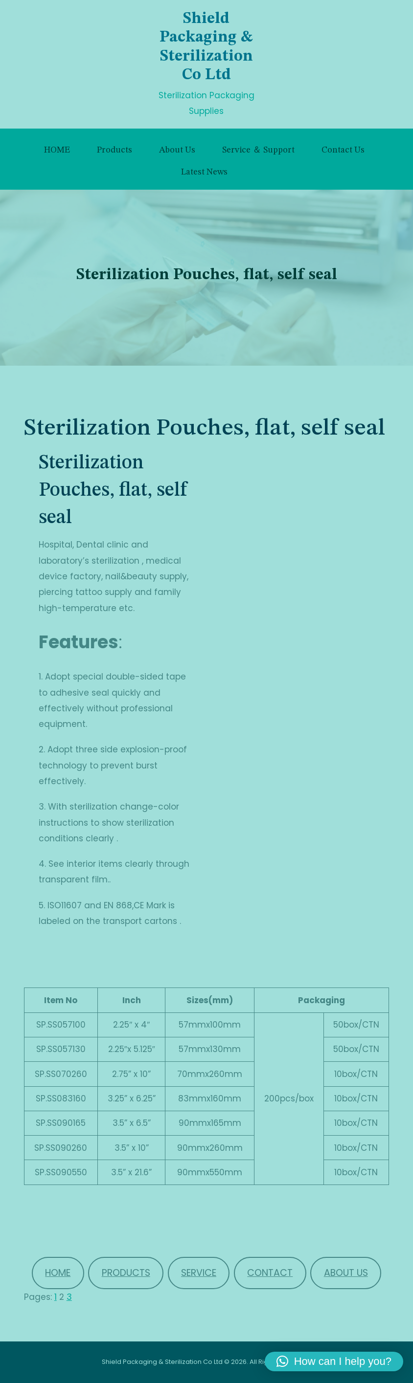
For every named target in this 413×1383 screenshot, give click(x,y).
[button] (334, 1361)
